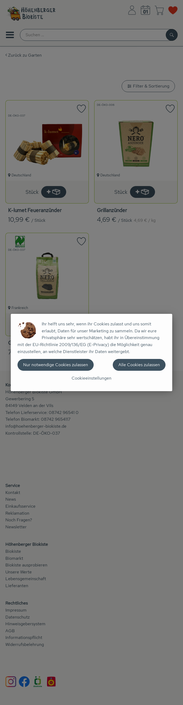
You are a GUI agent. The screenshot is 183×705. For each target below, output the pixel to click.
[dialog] (91, 352)
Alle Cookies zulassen (139, 365)
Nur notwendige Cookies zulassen (55, 365)
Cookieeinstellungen (91, 378)
